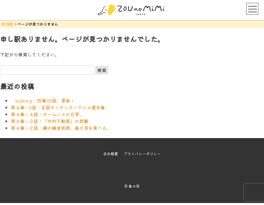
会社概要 (110, 153)
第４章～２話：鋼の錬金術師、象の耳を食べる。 (61, 127)
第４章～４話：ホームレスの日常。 (47, 114)
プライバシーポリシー (142, 153)
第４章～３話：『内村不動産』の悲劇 (49, 121)
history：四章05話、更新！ (43, 100)
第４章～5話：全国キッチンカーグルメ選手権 (58, 107)
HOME (7, 24)
